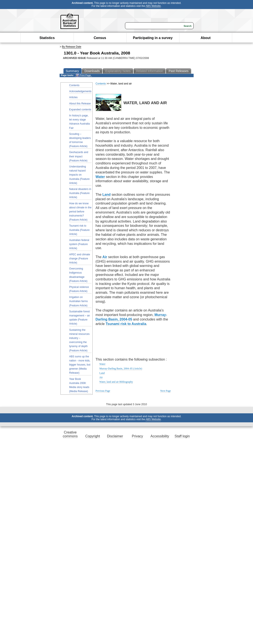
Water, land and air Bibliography (116, 381)
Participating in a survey (153, 38)
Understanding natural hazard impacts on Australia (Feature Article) (79, 175)
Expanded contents (80, 109)
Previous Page (103, 390)
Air (101, 377)
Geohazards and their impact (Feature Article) (78, 156)
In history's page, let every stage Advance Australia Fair (79, 121)
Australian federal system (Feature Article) (79, 244)
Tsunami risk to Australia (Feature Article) (79, 229)
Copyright (92, 436)
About (206, 38)
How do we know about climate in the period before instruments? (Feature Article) (80, 211)
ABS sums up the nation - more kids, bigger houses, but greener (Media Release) (79, 365)
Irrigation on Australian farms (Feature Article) (78, 301)
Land (102, 373)
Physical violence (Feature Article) (79, 289)
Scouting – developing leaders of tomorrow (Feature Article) (80, 140)
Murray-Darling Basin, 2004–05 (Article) (120, 368)
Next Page (165, 390)
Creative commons (70, 434)
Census (100, 38)
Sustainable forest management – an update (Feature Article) (79, 317)
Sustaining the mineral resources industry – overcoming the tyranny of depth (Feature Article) (79, 340)
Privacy (137, 436)
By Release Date (71, 46)
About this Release (80, 103)
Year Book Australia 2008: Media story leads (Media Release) (79, 385)
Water (102, 364)
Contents (74, 85)
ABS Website (153, 6)
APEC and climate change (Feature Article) (79, 258)
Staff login (182, 436)
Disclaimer (115, 436)
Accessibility (160, 436)
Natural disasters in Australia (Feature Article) (80, 193)
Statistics (47, 38)
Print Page (83, 75)
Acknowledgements (80, 91)
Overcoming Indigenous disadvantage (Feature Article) (78, 275)
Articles (73, 97)
